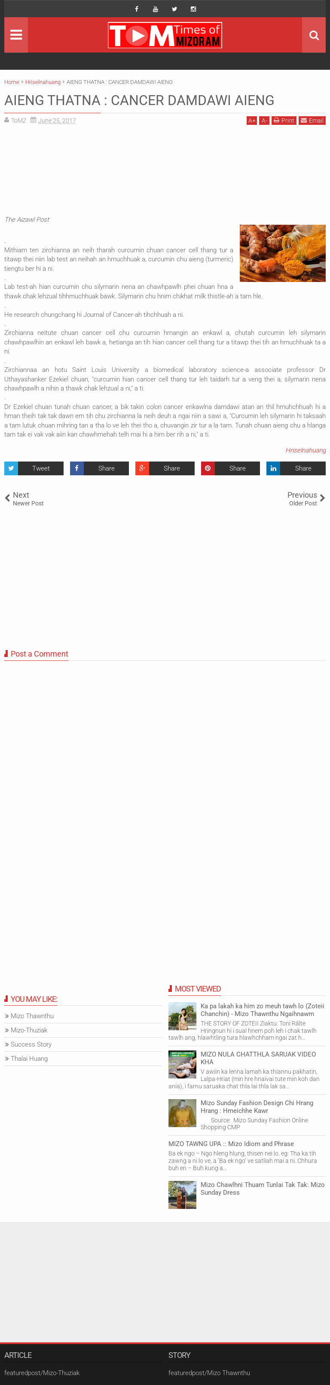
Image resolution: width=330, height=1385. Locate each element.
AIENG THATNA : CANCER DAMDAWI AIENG (139, 100)
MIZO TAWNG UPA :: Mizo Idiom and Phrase (231, 1144)
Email (312, 120)
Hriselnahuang (305, 450)
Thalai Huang (29, 1059)
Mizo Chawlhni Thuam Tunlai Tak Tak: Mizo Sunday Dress (263, 1188)
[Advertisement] (165, 172)
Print (284, 120)
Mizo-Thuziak (29, 1030)
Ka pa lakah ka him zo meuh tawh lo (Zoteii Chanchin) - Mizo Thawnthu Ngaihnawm (262, 1010)
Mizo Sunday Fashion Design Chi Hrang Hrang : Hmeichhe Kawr (257, 1107)
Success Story (31, 1044)
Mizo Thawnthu (32, 1016)
